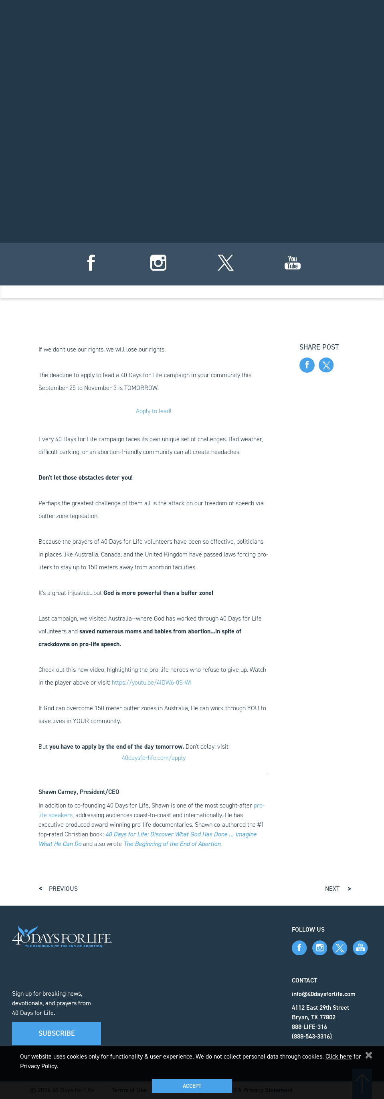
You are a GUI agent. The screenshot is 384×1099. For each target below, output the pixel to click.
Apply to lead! (153, 411)
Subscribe (56, 1033)
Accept (192, 1086)
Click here (338, 1056)
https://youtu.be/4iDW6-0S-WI (152, 682)
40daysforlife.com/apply (154, 757)
